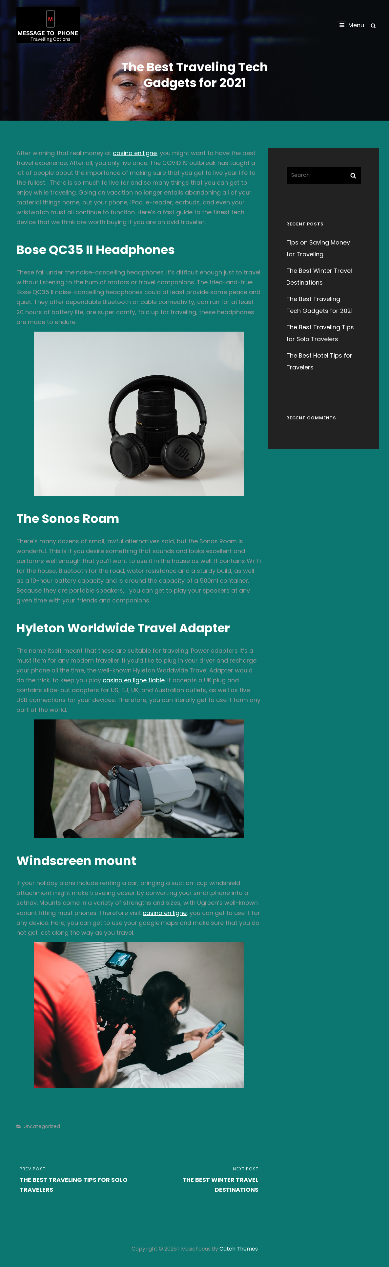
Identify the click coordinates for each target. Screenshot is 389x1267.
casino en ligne (135, 153)
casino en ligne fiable (134, 680)
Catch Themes (238, 1249)
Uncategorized (42, 1126)
